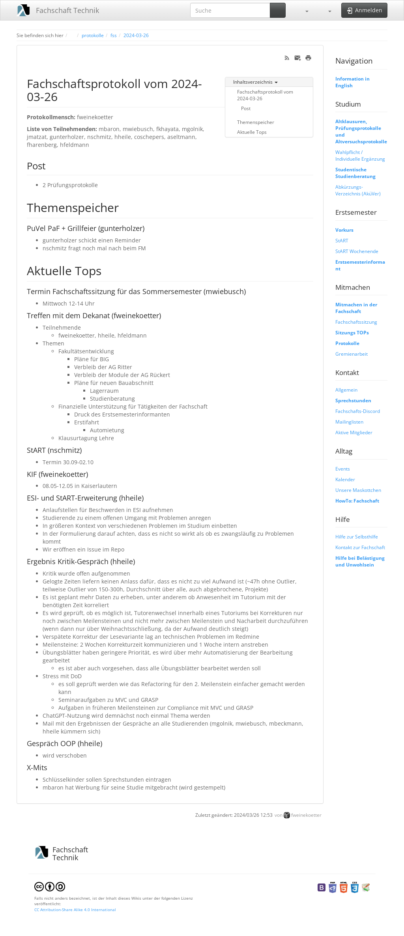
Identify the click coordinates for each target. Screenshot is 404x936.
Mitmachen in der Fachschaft (356, 307)
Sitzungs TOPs (352, 332)
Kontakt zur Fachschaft (360, 547)
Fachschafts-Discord (357, 411)
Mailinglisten (349, 421)
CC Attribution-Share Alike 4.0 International (75, 909)
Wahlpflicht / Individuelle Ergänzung (360, 155)
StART (341, 240)
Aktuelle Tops (252, 132)
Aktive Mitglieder (353, 432)
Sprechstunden (353, 400)
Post (246, 108)
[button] (303, 10)
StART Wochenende (356, 251)
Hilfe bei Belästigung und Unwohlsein (360, 561)
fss (113, 35)
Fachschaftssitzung (356, 322)
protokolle (93, 35)
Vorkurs (344, 230)
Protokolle (347, 343)
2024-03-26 (136, 35)
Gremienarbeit (351, 354)
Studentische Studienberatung (355, 172)
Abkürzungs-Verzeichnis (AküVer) (358, 190)
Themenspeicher (255, 122)
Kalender (345, 479)
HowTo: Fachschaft (357, 500)
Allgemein (346, 389)
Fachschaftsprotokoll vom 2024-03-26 (265, 94)
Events (342, 468)
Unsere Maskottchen (358, 490)
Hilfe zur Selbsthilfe (356, 536)
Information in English (352, 81)
